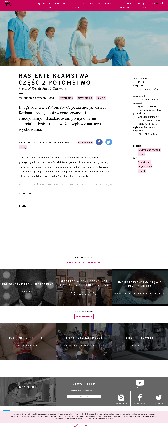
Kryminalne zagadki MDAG (84, 262)
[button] (84, 426)
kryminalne (66, 97)
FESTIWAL (88, 3)
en (151, 3)
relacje (101, 97)
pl (157, 3)
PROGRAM (60, 3)
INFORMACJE (105, 3)
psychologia (85, 97)
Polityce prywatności (105, 418)
